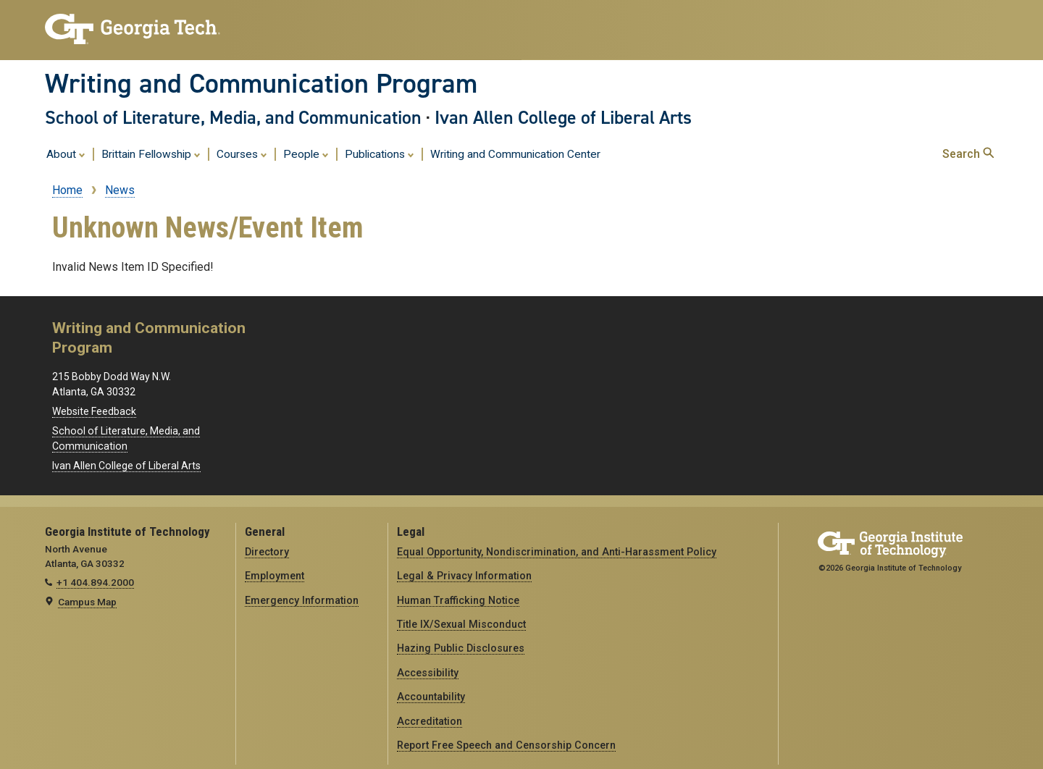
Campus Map (87, 602)
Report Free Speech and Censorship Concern (506, 745)
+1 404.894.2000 (95, 582)
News (120, 190)
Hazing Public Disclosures (460, 648)
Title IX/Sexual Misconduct (461, 624)
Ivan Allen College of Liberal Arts (563, 117)
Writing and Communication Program (261, 83)
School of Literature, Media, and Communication (233, 117)
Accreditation (429, 721)
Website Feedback (94, 411)
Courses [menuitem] (242, 153)
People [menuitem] (306, 153)
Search (968, 154)
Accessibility (427, 672)
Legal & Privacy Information (464, 575)
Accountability (431, 696)
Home (67, 190)
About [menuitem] (65, 153)
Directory (267, 552)
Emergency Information (302, 600)
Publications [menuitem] (379, 153)
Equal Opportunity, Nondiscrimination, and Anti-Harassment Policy (556, 552)
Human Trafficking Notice (458, 600)
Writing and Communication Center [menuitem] (515, 154)
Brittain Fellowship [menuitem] (151, 153)
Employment (274, 575)
